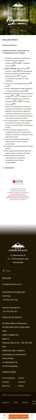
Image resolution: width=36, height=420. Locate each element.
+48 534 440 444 (10, 299)
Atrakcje (21, 382)
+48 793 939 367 (9, 311)
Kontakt (5, 382)
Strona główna (13, 31)
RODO (16, 402)
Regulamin (6, 402)
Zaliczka (25, 402)
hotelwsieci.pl (26, 395)
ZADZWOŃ (4, 416)
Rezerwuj (6, 385)
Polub (6, 270)
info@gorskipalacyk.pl (12, 284)
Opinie (21, 378)
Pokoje (21, 385)
